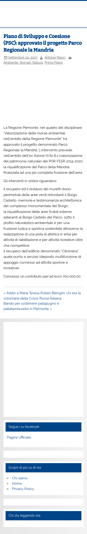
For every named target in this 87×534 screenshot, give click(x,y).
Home (17, 483)
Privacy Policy (23, 489)
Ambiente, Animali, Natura (23, 62)
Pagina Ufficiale (19, 437)
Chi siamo (20, 478)
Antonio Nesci (55, 57)
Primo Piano (54, 62)
